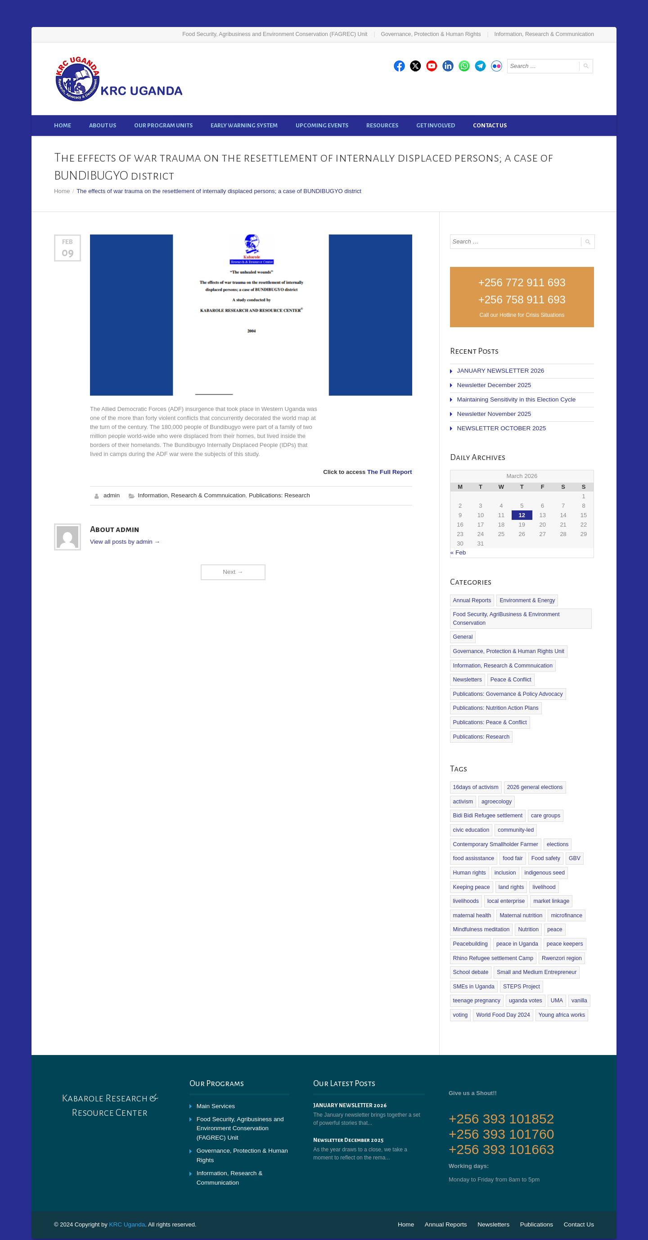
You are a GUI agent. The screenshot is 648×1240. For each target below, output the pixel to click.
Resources (382, 125)
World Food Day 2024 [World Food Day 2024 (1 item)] (502, 990)
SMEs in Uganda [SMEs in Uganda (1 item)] (473, 962)
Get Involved (435, 125)
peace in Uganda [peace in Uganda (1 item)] (515, 920)
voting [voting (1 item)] (460, 990)
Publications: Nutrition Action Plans (494, 702)
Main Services (215, 1081)
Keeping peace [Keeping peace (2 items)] (471, 864)
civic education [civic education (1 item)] (508, 809)
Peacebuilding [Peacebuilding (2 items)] (470, 920)
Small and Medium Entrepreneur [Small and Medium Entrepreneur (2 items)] (535, 948)
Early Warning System (244, 125)
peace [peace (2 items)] (552, 906)
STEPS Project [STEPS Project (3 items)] (520, 962)
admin (111, 494)
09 (68, 251)
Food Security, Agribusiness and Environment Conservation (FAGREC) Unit (282, 34)
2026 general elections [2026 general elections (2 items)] (533, 781)
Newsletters (573, 661)
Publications (538, 1199)
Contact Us (490, 125)
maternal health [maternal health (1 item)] (560, 878)
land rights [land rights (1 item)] (510, 864)
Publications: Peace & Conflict (489, 716)
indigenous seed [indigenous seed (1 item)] (542, 851)
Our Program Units (163, 125)
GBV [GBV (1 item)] (572, 837)
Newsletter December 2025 (492, 383)
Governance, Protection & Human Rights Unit (507, 647)
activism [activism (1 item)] (578, 781)
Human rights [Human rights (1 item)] (469, 851)
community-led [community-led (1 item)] (551, 809)
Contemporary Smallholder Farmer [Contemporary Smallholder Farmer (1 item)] (494, 823)
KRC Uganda (126, 1199)
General (462, 633)
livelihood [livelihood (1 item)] (542, 864)
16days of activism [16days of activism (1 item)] (475, 781)
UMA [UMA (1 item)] (555, 976)
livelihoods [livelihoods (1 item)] (574, 864)
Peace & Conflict (473, 675)
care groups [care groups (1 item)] (467, 809)
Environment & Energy (526, 597)
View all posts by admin (124, 540)
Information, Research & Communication (545, 34)
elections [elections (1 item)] (555, 823)
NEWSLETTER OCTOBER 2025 (499, 425)
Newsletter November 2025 (492, 411)
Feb (67, 241)
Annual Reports (471, 597)
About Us (102, 125)
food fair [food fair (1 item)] (511, 837)
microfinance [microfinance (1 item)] (518, 892)
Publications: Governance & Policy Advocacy (506, 688)
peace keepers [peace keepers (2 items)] (562, 920)
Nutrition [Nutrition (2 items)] (527, 906)
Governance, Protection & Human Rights (434, 34)
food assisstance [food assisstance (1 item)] (473, 837)
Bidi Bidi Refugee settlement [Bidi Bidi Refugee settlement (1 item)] (525, 795)
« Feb (457, 549)
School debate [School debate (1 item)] (470, 948)
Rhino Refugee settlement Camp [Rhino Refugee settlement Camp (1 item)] (492, 934)
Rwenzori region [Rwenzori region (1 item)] (559, 934)
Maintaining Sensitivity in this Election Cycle (514, 397)
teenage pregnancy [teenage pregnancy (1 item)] (476, 976)
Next (233, 570)
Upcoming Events (322, 125)
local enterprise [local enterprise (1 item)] (471, 878)
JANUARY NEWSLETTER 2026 (498, 369)
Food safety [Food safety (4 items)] (544, 837)
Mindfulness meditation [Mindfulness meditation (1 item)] (480, 906)
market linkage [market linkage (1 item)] (515, 878)
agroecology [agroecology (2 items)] (467, 795)
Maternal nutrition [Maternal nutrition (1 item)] (474, 892)
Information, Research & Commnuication (190, 494)
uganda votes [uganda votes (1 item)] (524, 976)
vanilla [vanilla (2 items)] (577, 976)
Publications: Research (276, 494)
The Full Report (390, 471)
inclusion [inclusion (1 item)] (504, 851)
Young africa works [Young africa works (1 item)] (559, 990)
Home (62, 125)
